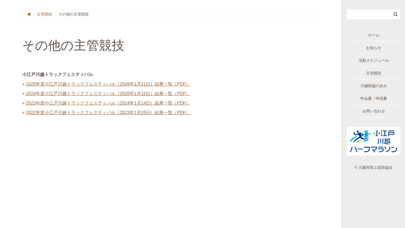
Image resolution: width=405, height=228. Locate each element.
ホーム (373, 35)
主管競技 (373, 73)
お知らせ (373, 48)
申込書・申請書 (373, 98)
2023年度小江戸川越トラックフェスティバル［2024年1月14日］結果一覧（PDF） (108, 102)
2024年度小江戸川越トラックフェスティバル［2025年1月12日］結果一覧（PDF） (108, 93)
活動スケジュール (373, 60)
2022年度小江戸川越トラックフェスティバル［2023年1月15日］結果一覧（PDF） (108, 112)
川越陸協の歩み (373, 86)
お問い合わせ (373, 111)
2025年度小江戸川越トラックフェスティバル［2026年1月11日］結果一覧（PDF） (108, 83)
